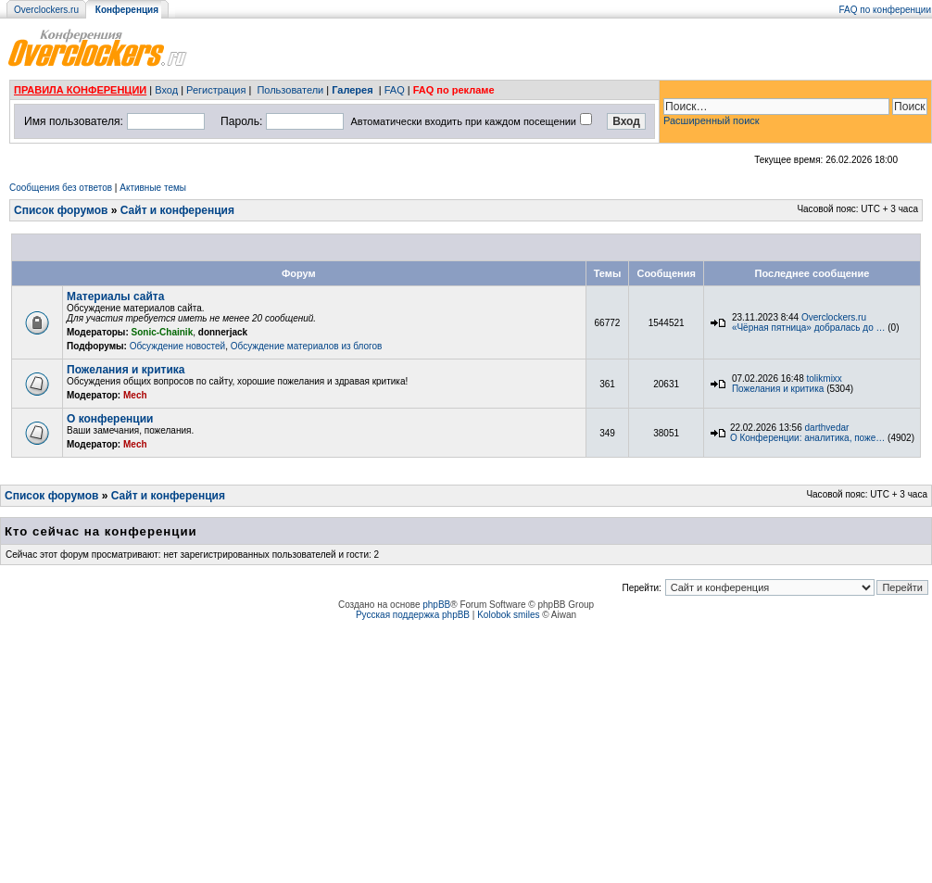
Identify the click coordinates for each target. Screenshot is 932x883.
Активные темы (153, 188)
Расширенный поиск (711, 120)
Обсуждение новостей (178, 346)
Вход (166, 89)
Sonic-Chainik (163, 332)
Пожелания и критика (125, 369)
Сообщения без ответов (60, 188)
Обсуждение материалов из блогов (307, 346)
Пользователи (290, 89)
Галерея (352, 89)
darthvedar (827, 428)
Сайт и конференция (177, 210)
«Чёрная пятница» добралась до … (809, 327)
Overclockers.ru (46, 10)
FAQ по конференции (885, 10)
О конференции (110, 418)
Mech (135, 395)
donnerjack (222, 332)
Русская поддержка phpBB (413, 615)
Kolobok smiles (508, 615)
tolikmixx (824, 378)
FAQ (394, 89)
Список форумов (60, 210)
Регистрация (216, 89)
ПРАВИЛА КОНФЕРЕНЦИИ (80, 89)
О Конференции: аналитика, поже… (807, 438)
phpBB (436, 604)
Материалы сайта (115, 296)
